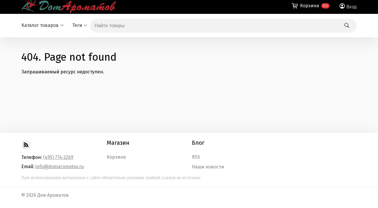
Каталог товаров (40, 25)
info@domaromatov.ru (59, 166)
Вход (351, 7)
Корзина (116, 157)
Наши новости (208, 167)
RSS (196, 157)
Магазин (118, 142)
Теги (77, 25)
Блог (198, 142)
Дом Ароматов (53, 195)
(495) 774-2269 (58, 157)
